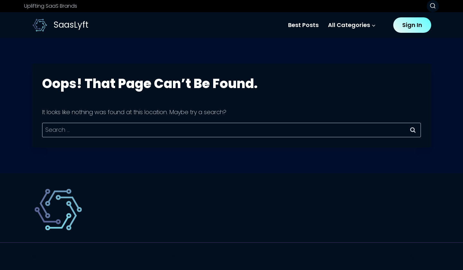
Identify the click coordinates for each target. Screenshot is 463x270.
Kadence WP (161, 256)
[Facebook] (398, 256)
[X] (411, 256)
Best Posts (303, 25)
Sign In (412, 25)
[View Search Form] (433, 6)
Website (375, 208)
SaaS (301, 208)
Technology (335, 208)
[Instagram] (425, 256)
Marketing (411, 208)
